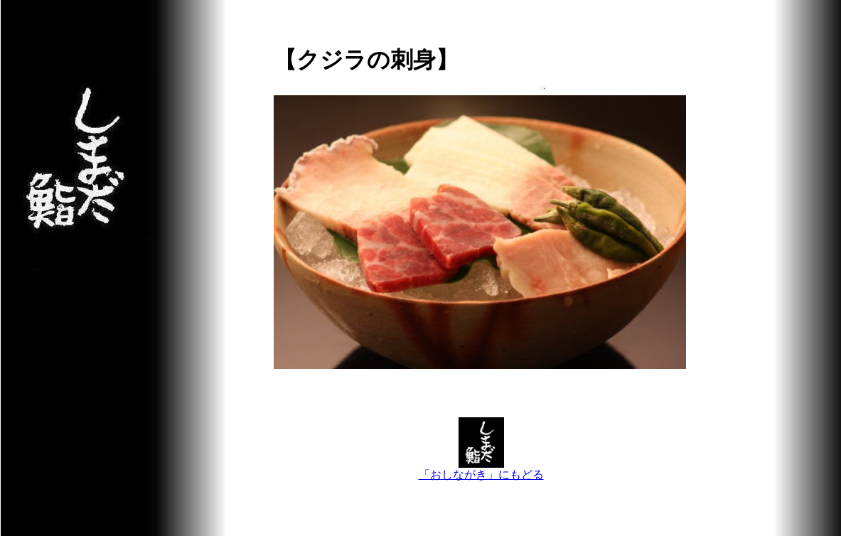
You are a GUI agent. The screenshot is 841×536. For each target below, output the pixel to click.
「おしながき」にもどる (481, 469)
